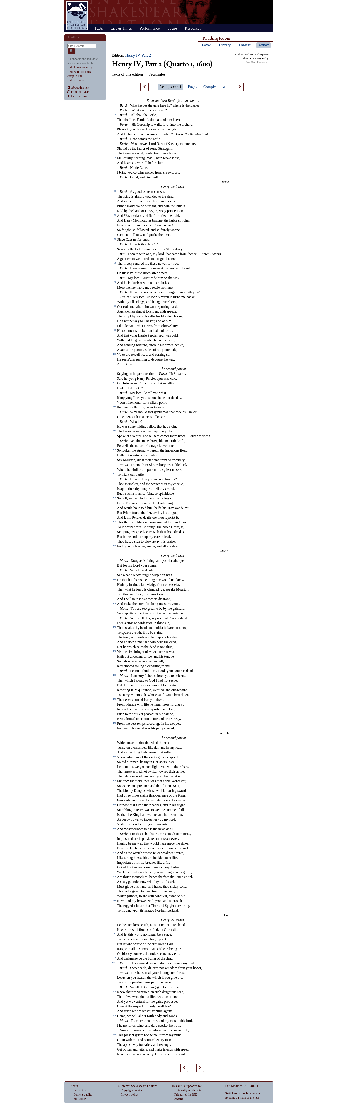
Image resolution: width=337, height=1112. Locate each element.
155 (114, 627)
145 (114, 579)
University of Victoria (187, 1090)
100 (114, 354)
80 (115, 263)
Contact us (80, 1090)
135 (114, 522)
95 (115, 330)
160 (114, 651)
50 (115, 114)
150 (114, 603)
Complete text (214, 87)
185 (114, 781)
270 (114, 1035)
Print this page (80, 91)
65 (115, 191)
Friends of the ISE (185, 1094)
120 (114, 450)
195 (114, 828)
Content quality (83, 1094)
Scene (172, 28)
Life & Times (121, 28)
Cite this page (79, 96)
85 (115, 282)
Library (225, 45)
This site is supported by (186, 1086)
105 (114, 383)
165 (114, 675)
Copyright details (131, 1090)
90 (115, 306)
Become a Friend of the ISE (242, 1097)
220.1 (114, 963)
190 (114, 805)
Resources (193, 28)
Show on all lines (80, 71)
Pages (192, 87)
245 (114, 1015)
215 (114, 934)
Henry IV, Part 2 (138, 55)
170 (114, 699)
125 (114, 474)
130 (114, 498)
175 (114, 723)
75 (115, 239)
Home (77, 15)
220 (114, 958)
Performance (150, 28)
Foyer (206, 45)
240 (114, 991)
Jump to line (74, 76)
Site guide (80, 1098)
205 (114, 876)
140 (114, 546)
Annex (263, 45)
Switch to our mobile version (243, 1093)
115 (114, 431)
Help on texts (75, 80)
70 (115, 215)
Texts (98, 28)
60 (115, 158)
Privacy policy (130, 1094)
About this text (80, 87)
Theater (244, 45)
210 (114, 900)
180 (114, 757)
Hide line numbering (80, 67)
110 (114, 407)
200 (114, 852)
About (74, 1086)
